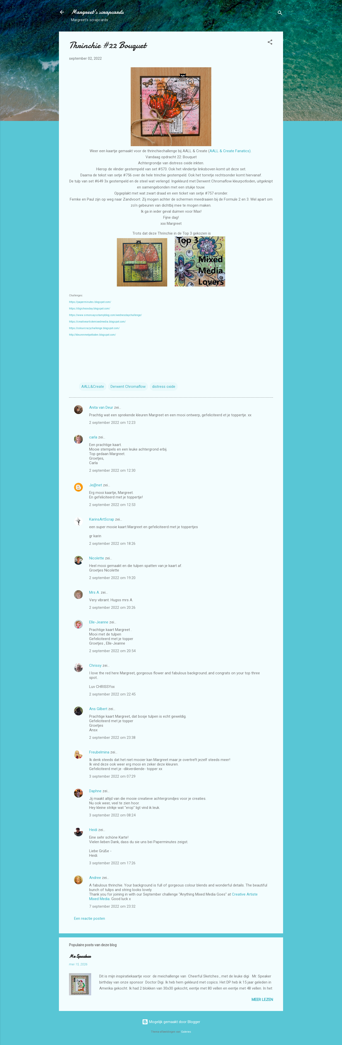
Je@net (95, 485)
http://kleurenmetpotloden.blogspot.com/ (92, 334)
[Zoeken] (280, 13)
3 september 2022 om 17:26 (112, 863)
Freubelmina (99, 752)
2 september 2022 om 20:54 (112, 651)
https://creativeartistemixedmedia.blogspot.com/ (97, 321)
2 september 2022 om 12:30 (112, 470)
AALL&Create (92, 386)
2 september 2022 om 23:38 (112, 737)
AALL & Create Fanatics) (230, 151)
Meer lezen (262, 999)
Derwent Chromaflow (128, 386)
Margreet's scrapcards (97, 12)
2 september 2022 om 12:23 (112, 422)
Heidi (93, 830)
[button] (270, 43)
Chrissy (95, 665)
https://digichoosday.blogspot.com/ (89, 308)
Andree (95, 877)
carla (93, 437)
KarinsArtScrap (101, 519)
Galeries (186, 1031)
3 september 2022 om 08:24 (112, 815)
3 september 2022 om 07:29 (112, 776)
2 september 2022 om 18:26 (112, 543)
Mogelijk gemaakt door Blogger (171, 1022)
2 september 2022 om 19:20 (112, 578)
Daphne (95, 791)
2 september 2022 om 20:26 (112, 607)
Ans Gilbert (98, 709)
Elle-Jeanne (98, 622)
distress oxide (163, 386)
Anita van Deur (101, 407)
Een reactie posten (89, 918)
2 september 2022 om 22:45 (112, 694)
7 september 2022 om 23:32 (112, 906)
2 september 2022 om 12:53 (112, 504)
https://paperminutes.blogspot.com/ (90, 302)
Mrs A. (94, 592)
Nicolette (96, 558)
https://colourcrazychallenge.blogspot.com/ (94, 328)
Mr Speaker (79, 956)
